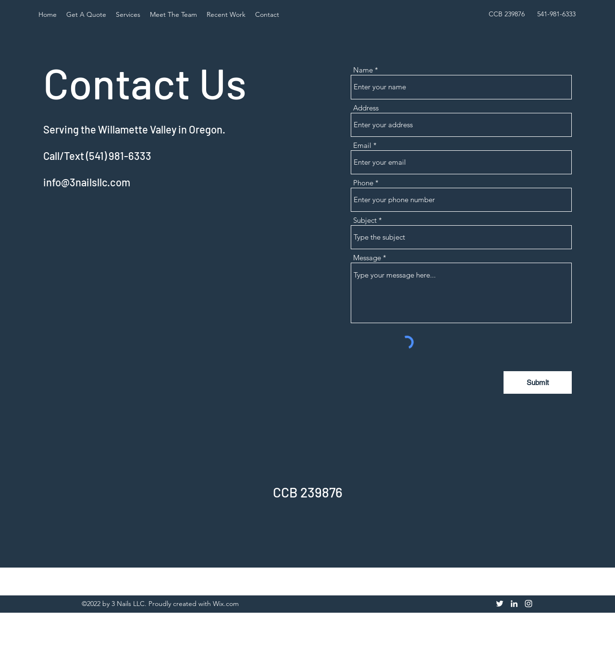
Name (363, 69)
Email (362, 145)
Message (367, 257)
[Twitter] (499, 603)
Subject (365, 220)
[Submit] (538, 382)
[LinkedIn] (514, 603)
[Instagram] (528, 603)
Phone (363, 182)
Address (366, 107)
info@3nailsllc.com (86, 182)
